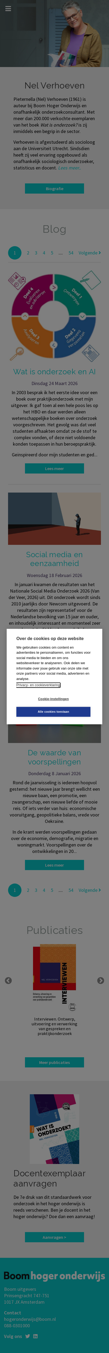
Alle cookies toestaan (53, 711)
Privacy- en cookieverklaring (38, 685)
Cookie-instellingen (53, 699)
